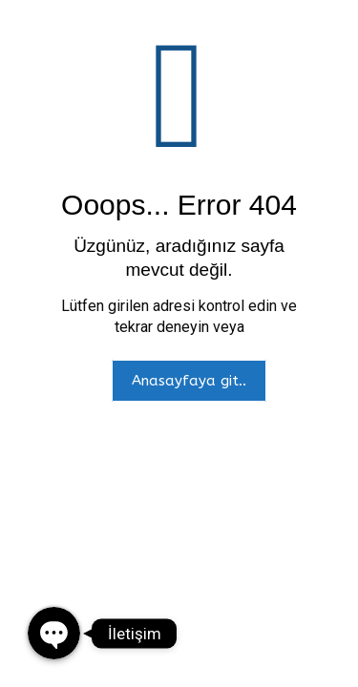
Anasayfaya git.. (189, 380)
